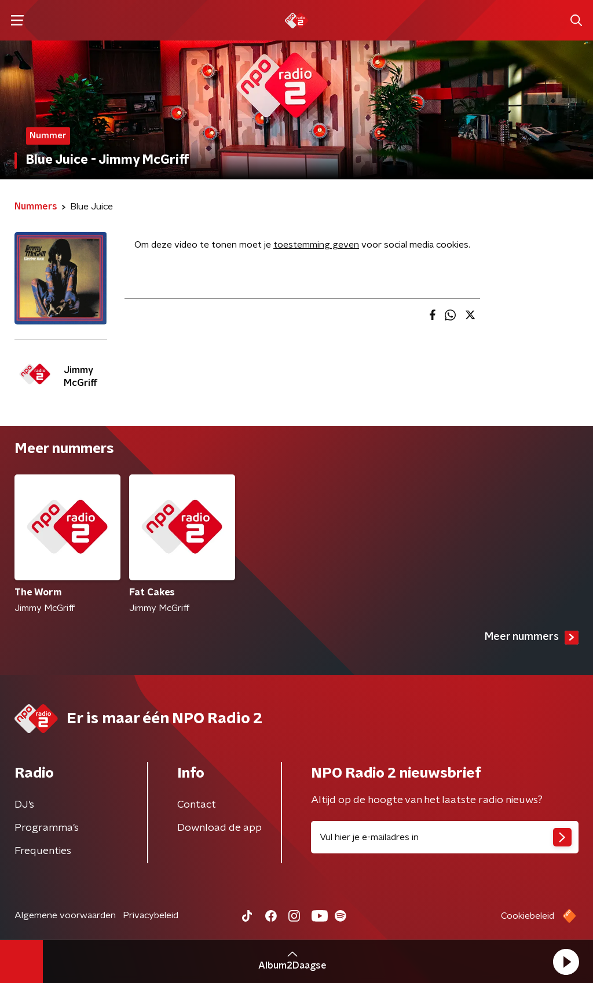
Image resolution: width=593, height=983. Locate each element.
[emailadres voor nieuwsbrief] (445, 837)
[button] (565, 961)
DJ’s (24, 805)
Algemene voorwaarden (65, 915)
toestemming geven (316, 244)
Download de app (219, 828)
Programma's (46, 828)
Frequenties (42, 851)
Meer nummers (532, 638)
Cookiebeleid (527, 916)
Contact (196, 805)
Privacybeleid (150, 915)
